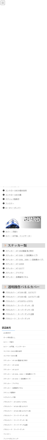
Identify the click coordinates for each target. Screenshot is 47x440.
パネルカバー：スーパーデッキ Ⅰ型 (19, 305)
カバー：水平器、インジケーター (18, 236)
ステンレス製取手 (12, 199)
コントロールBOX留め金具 (16, 190)
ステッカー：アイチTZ (14, 273)
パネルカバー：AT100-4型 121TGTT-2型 (22, 297)
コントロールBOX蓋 (13, 195)
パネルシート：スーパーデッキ (17, 318)
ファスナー (9, 203)
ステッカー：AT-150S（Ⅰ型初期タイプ (21, 255)
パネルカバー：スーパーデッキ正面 (15, 425)
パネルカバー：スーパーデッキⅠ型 (15, 420)
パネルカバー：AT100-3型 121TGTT (20, 292)
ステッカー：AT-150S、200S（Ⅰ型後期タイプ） (24, 260)
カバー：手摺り (11, 232)
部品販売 (6, 327)
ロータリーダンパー (13, 208)
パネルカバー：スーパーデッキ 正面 (19, 314)
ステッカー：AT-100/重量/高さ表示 (19, 251)
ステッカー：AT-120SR (14, 264)
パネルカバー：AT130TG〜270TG (19, 301)
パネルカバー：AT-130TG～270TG (15, 402)
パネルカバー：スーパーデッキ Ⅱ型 (19, 310)
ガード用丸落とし (9, 337)
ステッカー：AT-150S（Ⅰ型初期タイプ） (17, 379)
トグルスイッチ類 (9, 397)
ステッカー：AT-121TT (14, 268)
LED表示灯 (7, 333)
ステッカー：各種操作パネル (16, 277)
